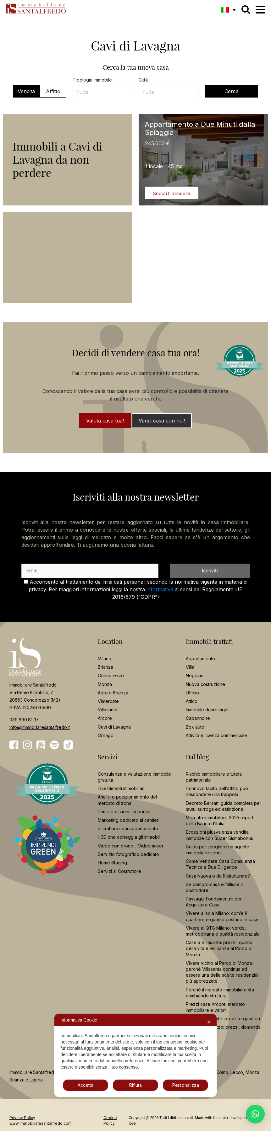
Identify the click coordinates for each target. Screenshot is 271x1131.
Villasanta (107, 709)
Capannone (198, 718)
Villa (190, 667)
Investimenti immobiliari (121, 788)
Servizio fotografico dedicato (128, 854)
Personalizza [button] (185, 1085)
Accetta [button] (85, 1085)
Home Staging (112, 862)
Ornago (105, 735)
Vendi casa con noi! (162, 420)
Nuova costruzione (205, 684)
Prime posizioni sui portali (124, 811)
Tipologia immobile (92, 79)
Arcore (105, 718)
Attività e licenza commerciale (216, 735)
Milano (104, 658)
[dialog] (135, 1055)
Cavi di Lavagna (114, 727)
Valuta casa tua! (105, 420)
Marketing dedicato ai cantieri (128, 820)
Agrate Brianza (113, 692)
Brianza (105, 667)
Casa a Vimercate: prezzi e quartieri (223, 1018)
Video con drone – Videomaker (130, 845)
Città (143, 79)
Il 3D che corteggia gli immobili (129, 837)
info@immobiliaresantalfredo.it (39, 727)
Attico (191, 701)
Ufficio (192, 692)
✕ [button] (209, 1022)
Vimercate (108, 701)
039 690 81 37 (24, 719)
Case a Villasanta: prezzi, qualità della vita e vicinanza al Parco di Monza (219, 948)
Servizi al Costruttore (119, 871)
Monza (105, 684)
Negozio (195, 675)
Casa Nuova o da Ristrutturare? (218, 876)
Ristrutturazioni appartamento (128, 828)
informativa (160, 589)
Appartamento (200, 658)
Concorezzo (111, 675)
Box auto (195, 727)
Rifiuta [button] (135, 1085)
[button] (228, 9)
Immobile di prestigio (207, 709)
